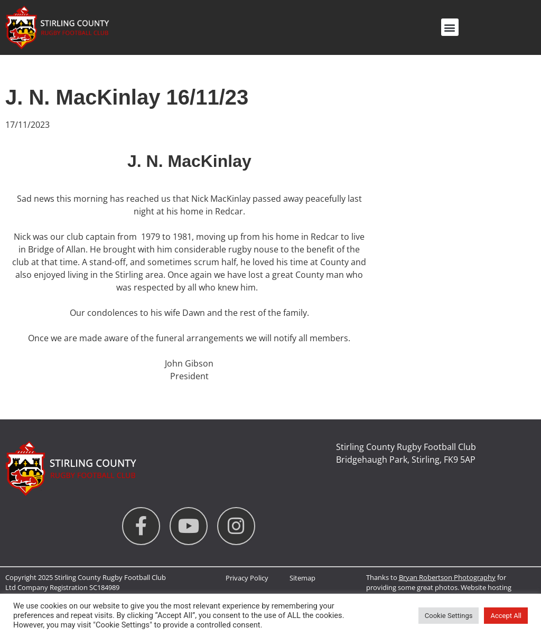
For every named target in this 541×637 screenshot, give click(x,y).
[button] (450, 27)
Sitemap (302, 578)
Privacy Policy (247, 578)
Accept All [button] (505, 616)
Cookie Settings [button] (449, 616)
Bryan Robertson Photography (447, 577)
